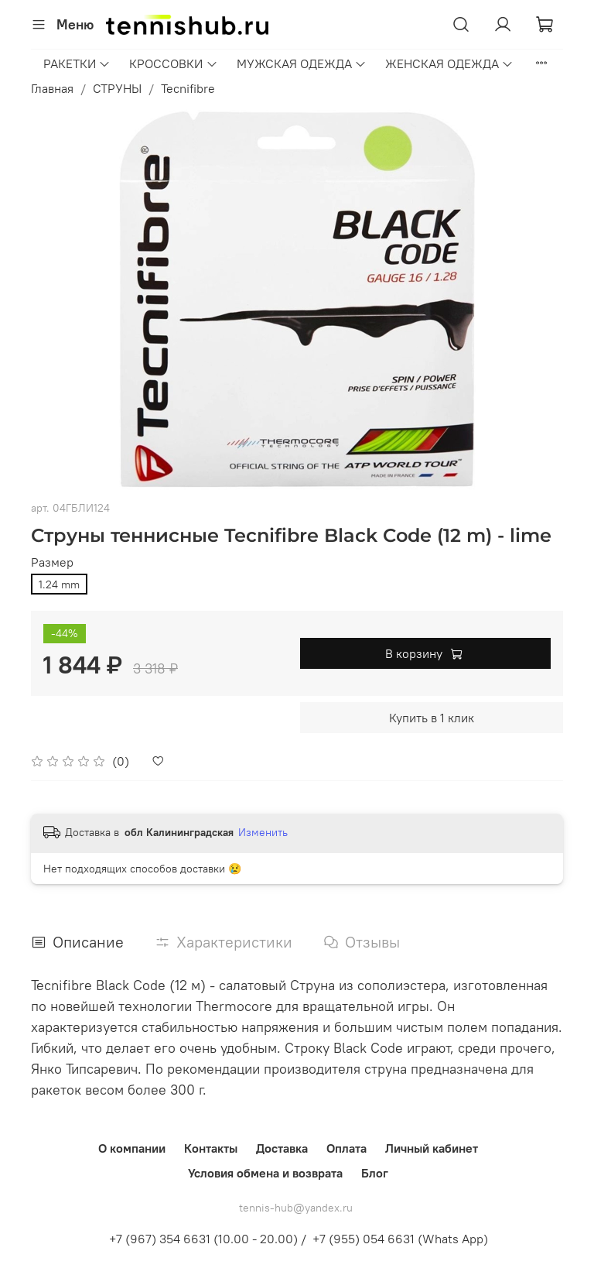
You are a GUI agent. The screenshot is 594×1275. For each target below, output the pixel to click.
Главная (52, 88)
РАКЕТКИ (77, 63)
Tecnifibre (188, 88)
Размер (52, 562)
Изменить (263, 832)
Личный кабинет (431, 1148)
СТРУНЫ (117, 88)
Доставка (282, 1148)
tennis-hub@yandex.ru (296, 1208)
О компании (132, 1148)
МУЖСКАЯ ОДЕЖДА (302, 63)
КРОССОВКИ (173, 63)
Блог (374, 1173)
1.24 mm (59, 584)
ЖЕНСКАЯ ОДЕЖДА (449, 63)
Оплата (346, 1148)
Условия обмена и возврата (265, 1173)
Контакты (210, 1148)
